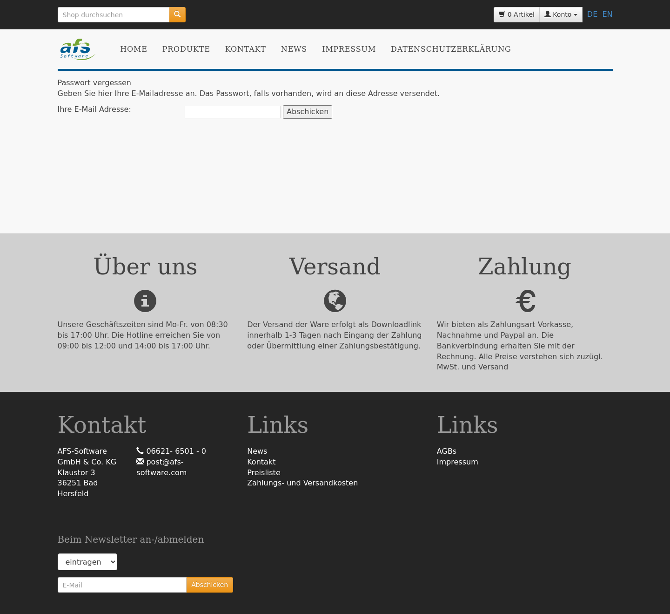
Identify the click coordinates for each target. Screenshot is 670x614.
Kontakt (245, 49)
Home (133, 49)
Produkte (186, 49)
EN (607, 14)
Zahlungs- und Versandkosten (302, 482)
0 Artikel (517, 14)
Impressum (349, 49)
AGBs (446, 451)
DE (592, 14)
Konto (560, 14)
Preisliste (264, 472)
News (294, 49)
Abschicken (209, 584)
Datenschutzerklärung (451, 49)
